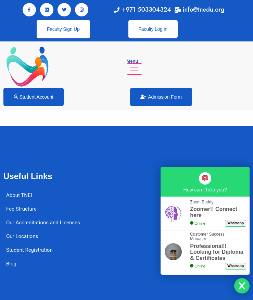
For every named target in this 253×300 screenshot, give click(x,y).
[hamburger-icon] (134, 69)
